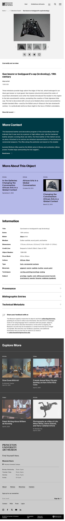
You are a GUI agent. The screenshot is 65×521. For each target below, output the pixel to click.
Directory (22, 487)
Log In (23, 503)
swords (32, 278)
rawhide (34, 268)
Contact (4, 503)
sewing (42, 272)
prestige (23, 276)
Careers (31, 487)
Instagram (3, 510)
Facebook (7, 510)
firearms (38, 278)
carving (23, 272)
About (4, 487)
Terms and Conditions (40, 517)
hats (22, 264)
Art (49, 4)
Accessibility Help (30, 517)
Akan (22, 236)
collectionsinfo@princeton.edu (19, 332)
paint (50, 268)
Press (17, 503)
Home (4, 10)
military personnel (43, 276)
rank (34, 276)
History (12, 487)
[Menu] (60, 4)
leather (40, 268)
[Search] (55, 4)
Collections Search (16, 10)
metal (29, 268)
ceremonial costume (31, 264)
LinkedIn (20, 510)
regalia (29, 276)
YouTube (16, 510)
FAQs (11, 503)
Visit (26, 4)
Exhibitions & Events (38, 4)
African (22, 260)
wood (46, 268)
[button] (15, 47)
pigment (23, 268)
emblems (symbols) (49, 278)
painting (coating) (32, 272)
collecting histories (48, 318)
